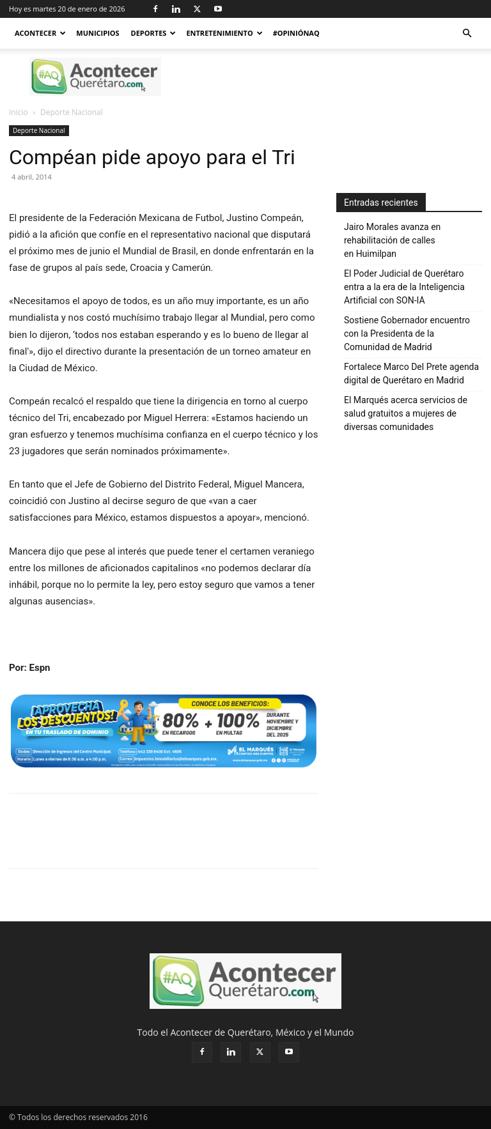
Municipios (97, 33)
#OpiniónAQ (296, 33)
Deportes (153, 33)
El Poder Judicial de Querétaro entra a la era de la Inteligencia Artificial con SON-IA (404, 286)
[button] (466, 33)
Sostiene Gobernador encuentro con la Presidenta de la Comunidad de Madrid (407, 333)
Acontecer (40, 33)
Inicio (18, 112)
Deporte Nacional (39, 130)
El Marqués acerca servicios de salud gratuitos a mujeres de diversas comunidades (405, 413)
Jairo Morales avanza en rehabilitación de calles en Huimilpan (392, 240)
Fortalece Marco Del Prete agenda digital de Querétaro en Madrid (411, 373)
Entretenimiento (224, 33)
